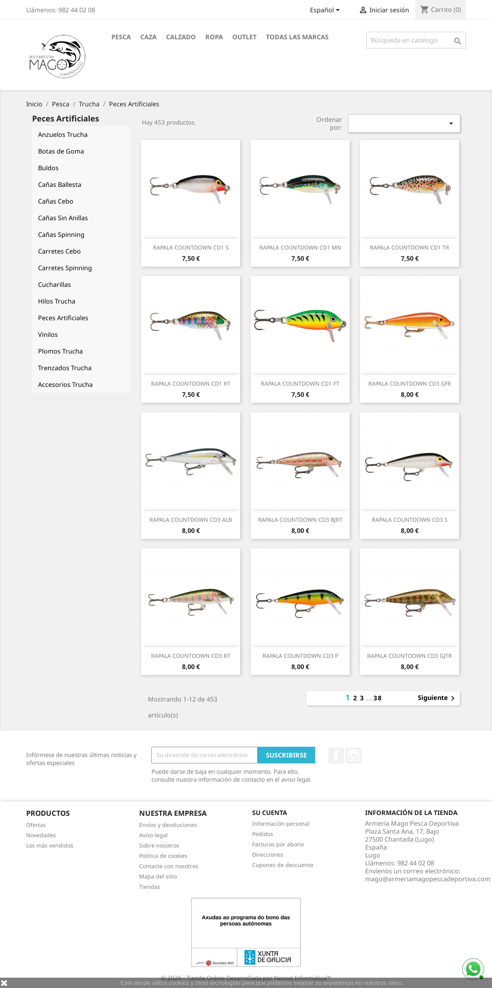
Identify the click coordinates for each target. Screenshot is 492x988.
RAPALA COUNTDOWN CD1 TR (409, 247)
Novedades (41, 835)
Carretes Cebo (59, 251)
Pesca (121, 37)
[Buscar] (416, 40)
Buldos (48, 167)
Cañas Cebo (55, 201)
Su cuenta (269, 812)
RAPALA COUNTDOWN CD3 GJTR (409, 655)
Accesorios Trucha (65, 384)
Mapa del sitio (158, 876)
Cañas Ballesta (59, 184)
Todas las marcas (297, 37)
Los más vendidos (49, 845)
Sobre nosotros (159, 845)
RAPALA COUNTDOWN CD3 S (410, 519)
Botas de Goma (61, 151)
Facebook (336, 755)
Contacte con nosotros (168, 866)
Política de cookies (163, 855)
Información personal (281, 823)
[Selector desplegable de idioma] (326, 10)
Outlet (244, 37)
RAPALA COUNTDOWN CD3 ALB (190, 519)
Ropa (214, 37)
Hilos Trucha (56, 301)
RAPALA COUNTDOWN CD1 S (191, 247)
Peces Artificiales (63, 317)
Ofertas (36, 824)
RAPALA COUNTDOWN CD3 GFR (409, 383)
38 (377, 698)
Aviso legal (153, 835)
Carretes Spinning (65, 267)
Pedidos (262, 834)
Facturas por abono (278, 844)
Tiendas (149, 886)
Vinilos (48, 334)
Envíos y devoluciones (168, 824)
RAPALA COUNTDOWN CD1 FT (300, 383)
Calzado (181, 37)
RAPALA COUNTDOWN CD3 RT (190, 655)
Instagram (354, 755)
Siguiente (438, 698)
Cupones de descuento (282, 865)
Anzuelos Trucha (63, 134)
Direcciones (267, 854)
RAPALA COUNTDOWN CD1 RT (190, 383)
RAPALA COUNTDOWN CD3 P (300, 655)
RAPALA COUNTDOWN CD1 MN (300, 247)
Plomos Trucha (60, 351)
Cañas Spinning (61, 234)
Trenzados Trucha (65, 367)
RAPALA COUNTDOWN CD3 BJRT (300, 519)
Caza (148, 37)
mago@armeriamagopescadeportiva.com (427, 879)
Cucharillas (54, 284)
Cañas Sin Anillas (63, 217)
